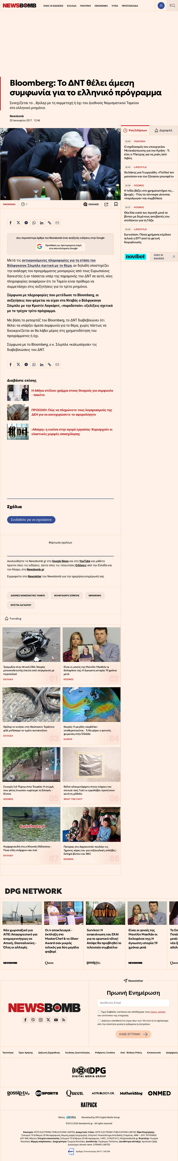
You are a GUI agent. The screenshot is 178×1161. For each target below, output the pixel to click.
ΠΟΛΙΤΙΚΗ (85, 6)
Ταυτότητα (7, 1052)
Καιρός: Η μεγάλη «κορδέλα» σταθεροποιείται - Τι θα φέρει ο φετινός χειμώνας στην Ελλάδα (87, 730)
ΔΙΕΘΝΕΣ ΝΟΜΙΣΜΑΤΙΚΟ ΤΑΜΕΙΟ (28, 595)
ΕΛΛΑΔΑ (71, 6)
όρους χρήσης (158, 1011)
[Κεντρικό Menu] (172, 5)
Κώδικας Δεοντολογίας (77, 1052)
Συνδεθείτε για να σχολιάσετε (31, 519)
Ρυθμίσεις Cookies (105, 1052)
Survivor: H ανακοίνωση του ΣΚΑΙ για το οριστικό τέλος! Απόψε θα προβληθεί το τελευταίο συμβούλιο (104, 938)
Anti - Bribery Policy (131, 1052)
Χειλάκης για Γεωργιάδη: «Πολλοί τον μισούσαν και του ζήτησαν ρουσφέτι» (149, 174)
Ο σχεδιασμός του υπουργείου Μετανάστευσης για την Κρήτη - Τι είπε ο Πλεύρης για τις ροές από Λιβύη (146, 152)
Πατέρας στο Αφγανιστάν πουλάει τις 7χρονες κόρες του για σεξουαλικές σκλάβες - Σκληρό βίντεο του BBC (90, 850)
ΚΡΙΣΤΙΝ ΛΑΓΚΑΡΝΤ (21, 605)
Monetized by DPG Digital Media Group (101, 1117)
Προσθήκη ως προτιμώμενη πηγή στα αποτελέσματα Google (59, 247)
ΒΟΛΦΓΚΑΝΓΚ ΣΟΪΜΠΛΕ (66, 595)
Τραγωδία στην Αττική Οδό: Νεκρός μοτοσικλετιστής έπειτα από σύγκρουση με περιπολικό (28, 670)
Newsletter (34, 576)
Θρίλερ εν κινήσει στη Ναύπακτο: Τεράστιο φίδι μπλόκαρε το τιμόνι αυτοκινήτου (28, 728)
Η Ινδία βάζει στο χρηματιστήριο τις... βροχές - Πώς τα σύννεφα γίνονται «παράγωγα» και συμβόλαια (149, 194)
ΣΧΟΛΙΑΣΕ (91, 204)
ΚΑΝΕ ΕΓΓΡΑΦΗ (133, 1034)
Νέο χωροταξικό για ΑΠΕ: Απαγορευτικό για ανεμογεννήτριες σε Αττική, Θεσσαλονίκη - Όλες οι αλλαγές (20, 938)
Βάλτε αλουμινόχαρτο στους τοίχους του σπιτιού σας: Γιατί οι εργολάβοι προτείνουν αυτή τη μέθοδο (89, 790)
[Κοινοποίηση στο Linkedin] (41, 222)
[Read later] (116, 204)
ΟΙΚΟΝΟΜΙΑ (101, 6)
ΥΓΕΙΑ (114, 6)
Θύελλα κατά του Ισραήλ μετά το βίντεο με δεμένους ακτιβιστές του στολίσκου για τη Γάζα (147, 216)
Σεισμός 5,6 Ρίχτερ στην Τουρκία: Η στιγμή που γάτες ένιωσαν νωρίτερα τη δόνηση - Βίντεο (28, 790)
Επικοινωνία (154, 1052)
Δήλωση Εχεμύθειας (49, 1052)
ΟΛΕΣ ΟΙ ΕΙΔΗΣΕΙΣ (53, 6)
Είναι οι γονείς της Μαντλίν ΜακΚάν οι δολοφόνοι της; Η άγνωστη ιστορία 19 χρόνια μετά (90, 670)
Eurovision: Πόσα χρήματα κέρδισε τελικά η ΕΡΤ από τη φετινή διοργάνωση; (147, 238)
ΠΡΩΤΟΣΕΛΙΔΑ (130, 6)
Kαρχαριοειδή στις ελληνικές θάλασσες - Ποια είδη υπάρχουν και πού (27, 848)
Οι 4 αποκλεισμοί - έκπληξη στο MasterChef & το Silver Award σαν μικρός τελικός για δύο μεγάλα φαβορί (62, 941)
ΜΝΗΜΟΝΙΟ (95, 595)
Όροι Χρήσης (26, 1052)
